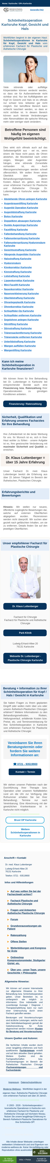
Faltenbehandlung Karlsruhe (20, 234)
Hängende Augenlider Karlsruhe (22, 254)
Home (4, 3)
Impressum (13, 1082)
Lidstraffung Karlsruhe (17, 276)
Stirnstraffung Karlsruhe (18, 328)
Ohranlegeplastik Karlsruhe (19, 302)
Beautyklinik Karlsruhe (15, 1128)
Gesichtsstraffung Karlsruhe (20, 250)
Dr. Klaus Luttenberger (25, 606)
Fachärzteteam (27, 1050)
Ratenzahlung (18, 935)
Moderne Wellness (12, 1089)
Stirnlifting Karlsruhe (16, 324)
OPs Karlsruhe (25, 3)
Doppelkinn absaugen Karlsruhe (22, 221)
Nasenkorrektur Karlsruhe (19, 289)
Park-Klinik (25, 633)
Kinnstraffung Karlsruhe (18, 271)
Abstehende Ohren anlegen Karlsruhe (25, 199)
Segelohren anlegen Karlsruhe (21, 319)
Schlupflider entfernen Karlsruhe (22, 315)
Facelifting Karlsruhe (16, 229)
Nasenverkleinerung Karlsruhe (21, 293)
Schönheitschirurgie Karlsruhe (19, 1134)
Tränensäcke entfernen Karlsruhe (23, 337)
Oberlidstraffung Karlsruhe (19, 298)
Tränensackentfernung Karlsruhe (23, 333)
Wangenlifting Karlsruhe (18, 350)
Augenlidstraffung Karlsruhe (20, 212)
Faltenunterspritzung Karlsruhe (22, 238)
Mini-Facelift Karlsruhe (17, 285)
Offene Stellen (19, 941)
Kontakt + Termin (25, 772)
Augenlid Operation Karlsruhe (21, 207)
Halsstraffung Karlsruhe (17, 258)
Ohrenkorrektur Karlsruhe (18, 306)
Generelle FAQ (36, 10)
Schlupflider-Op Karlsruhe (19, 311)
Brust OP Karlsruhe (25, 820)
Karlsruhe (13, 3)
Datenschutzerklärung (31, 1082)
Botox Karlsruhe (13, 216)
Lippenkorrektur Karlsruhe (19, 280)
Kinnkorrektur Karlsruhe (18, 267)
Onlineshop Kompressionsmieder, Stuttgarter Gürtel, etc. (26, 960)
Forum (14, 919)
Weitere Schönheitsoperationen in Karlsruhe (25, 832)
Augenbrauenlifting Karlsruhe (21, 203)
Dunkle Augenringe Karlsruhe (21, 225)
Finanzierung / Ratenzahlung (25, 404)
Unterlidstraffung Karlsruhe (19, 341)
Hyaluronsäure (12, 263)
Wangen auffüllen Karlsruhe (20, 346)
